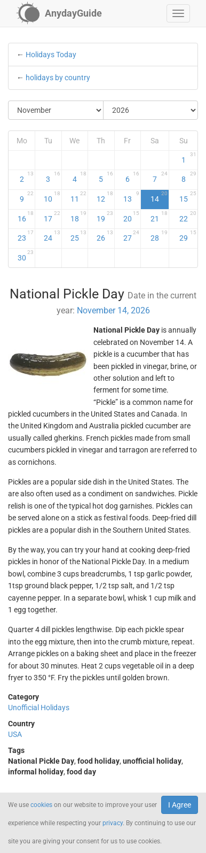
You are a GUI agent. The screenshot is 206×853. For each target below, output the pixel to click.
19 (105, 216)
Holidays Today (51, 54)
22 (187, 216)
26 (105, 235)
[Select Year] (151, 110)
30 (26, 255)
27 (131, 235)
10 (52, 196)
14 (159, 196)
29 (187, 235)
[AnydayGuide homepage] (59, 13)
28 (159, 235)
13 (131, 196)
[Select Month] (56, 110)
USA (15, 734)
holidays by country (58, 77)
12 (105, 196)
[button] (178, 13)
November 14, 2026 (113, 310)
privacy (112, 823)
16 (26, 216)
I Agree (179, 805)
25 (78, 235)
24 (52, 235)
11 (78, 196)
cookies (41, 805)
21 (159, 216)
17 (52, 216)
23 (26, 235)
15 (187, 196)
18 (78, 216)
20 (131, 216)
